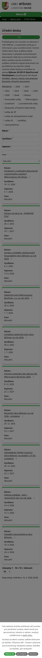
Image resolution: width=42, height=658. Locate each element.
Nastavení (33, 654)
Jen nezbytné (21, 654)
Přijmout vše (9, 654)
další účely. (28, 635)
